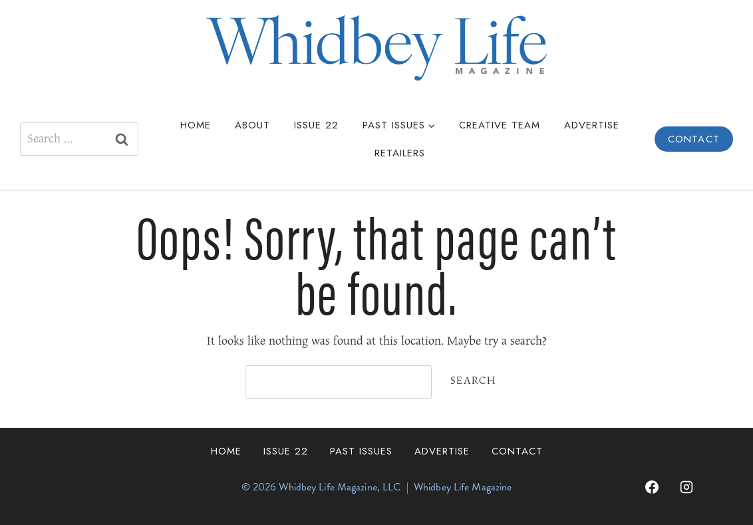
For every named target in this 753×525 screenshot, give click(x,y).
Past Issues (361, 451)
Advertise (591, 125)
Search (473, 381)
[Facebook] (652, 487)
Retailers (400, 153)
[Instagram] (686, 487)
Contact (694, 139)
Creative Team (499, 125)
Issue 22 (316, 125)
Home (195, 125)
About (252, 125)
